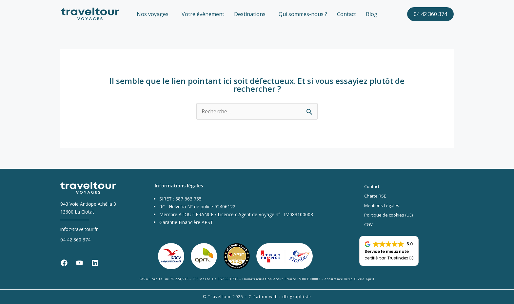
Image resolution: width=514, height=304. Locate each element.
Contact (346, 14)
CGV (368, 224)
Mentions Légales (381, 205)
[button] (154, 14)
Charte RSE (375, 196)
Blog (371, 14)
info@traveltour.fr (79, 229)
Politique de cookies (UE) (388, 215)
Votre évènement (203, 14)
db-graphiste (296, 296)
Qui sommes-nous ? (303, 14)
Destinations (250, 14)
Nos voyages (152, 14)
